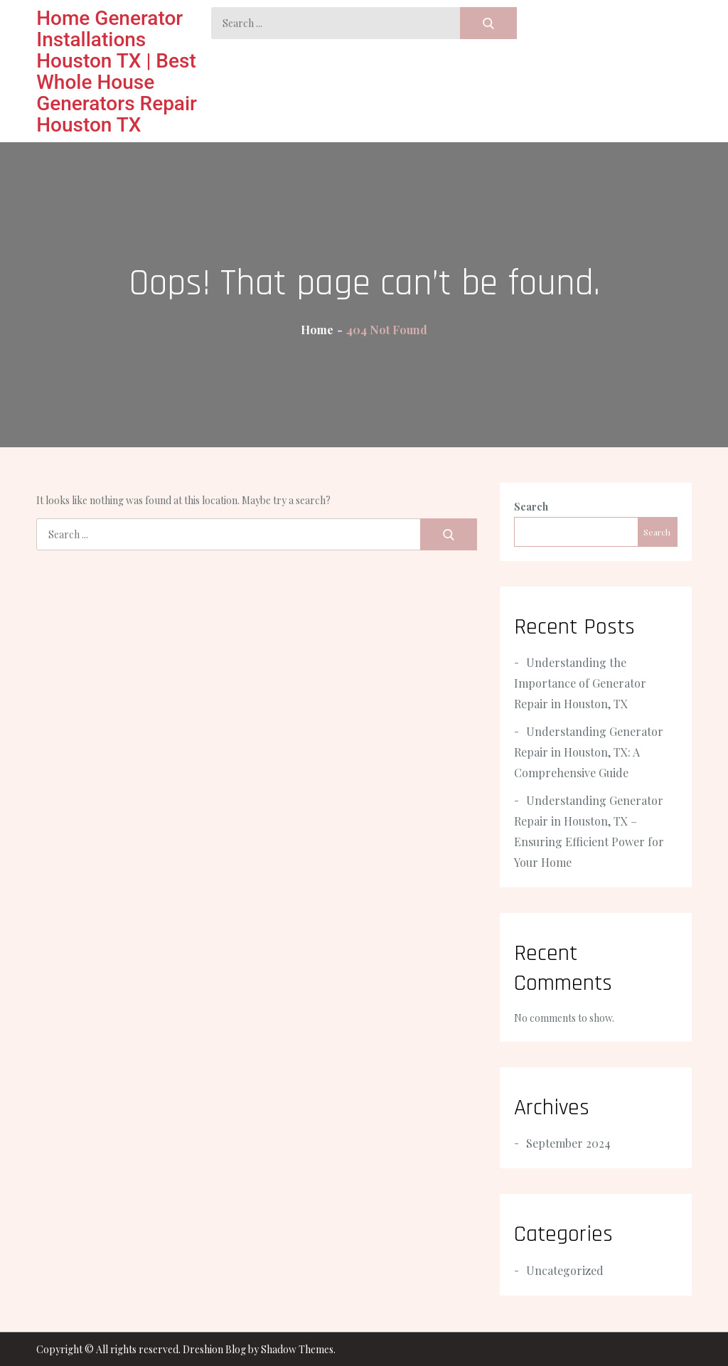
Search (531, 506)
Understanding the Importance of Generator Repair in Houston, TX (580, 683)
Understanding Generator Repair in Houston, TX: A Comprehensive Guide (588, 752)
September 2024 (568, 1143)
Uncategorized (565, 1270)
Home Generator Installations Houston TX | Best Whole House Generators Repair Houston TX (116, 71)
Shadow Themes (297, 1349)
